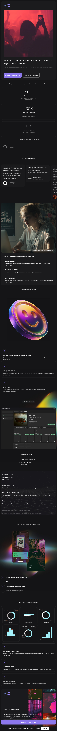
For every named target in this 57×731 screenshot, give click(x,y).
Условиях (37, 728)
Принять (45, 728)
